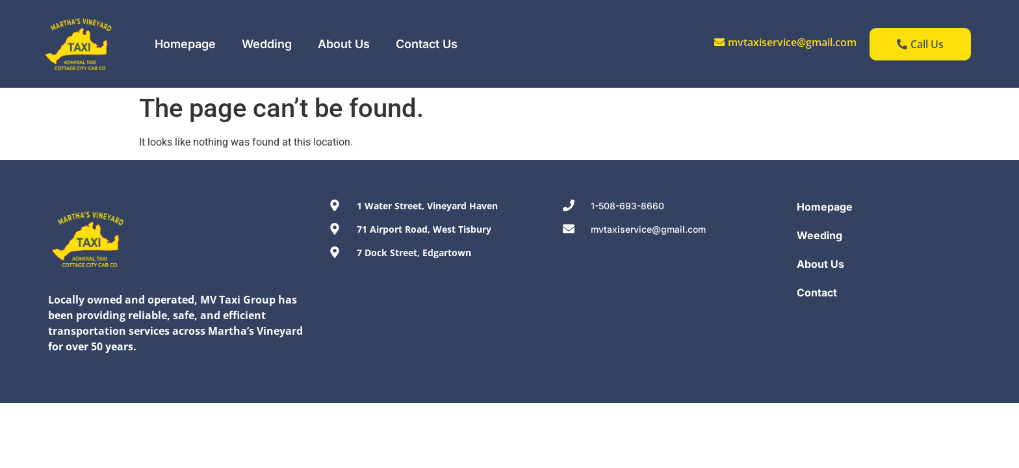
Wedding (267, 44)
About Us (344, 44)
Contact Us (427, 44)
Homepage (185, 44)
